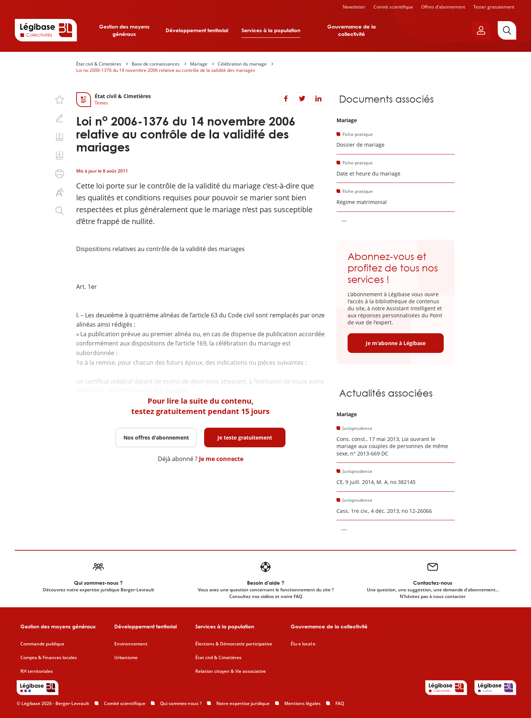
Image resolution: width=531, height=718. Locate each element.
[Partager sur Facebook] (286, 98)
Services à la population (270, 30)
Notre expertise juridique (243, 703)
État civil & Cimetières (98, 64)
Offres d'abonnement (443, 7)
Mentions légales (302, 703)
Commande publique (42, 644)
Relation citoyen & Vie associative (230, 671)
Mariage (198, 64)
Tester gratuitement (493, 7)
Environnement (131, 644)
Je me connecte (221, 459)
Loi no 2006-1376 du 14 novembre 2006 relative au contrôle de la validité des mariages (165, 70)
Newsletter (354, 7)
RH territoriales (36, 671)
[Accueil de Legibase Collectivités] (46, 30)
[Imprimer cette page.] (59, 173)
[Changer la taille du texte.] (59, 192)
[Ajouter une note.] (59, 118)
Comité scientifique (393, 7)
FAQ (339, 703)
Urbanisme (126, 658)
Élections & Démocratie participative (233, 644)
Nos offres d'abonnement (156, 437)
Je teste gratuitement (244, 437)
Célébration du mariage (242, 64)
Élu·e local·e (303, 644)
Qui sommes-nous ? (181, 703)
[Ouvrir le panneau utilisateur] (481, 30)
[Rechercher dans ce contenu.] (59, 210)
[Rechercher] (507, 30)
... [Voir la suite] (344, 218)
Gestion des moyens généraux (124, 30)
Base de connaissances (156, 64)
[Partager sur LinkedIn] (318, 98)
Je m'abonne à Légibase (396, 343)
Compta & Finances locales (48, 658)
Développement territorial (197, 30)
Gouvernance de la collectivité (351, 30)
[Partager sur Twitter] (302, 98)
